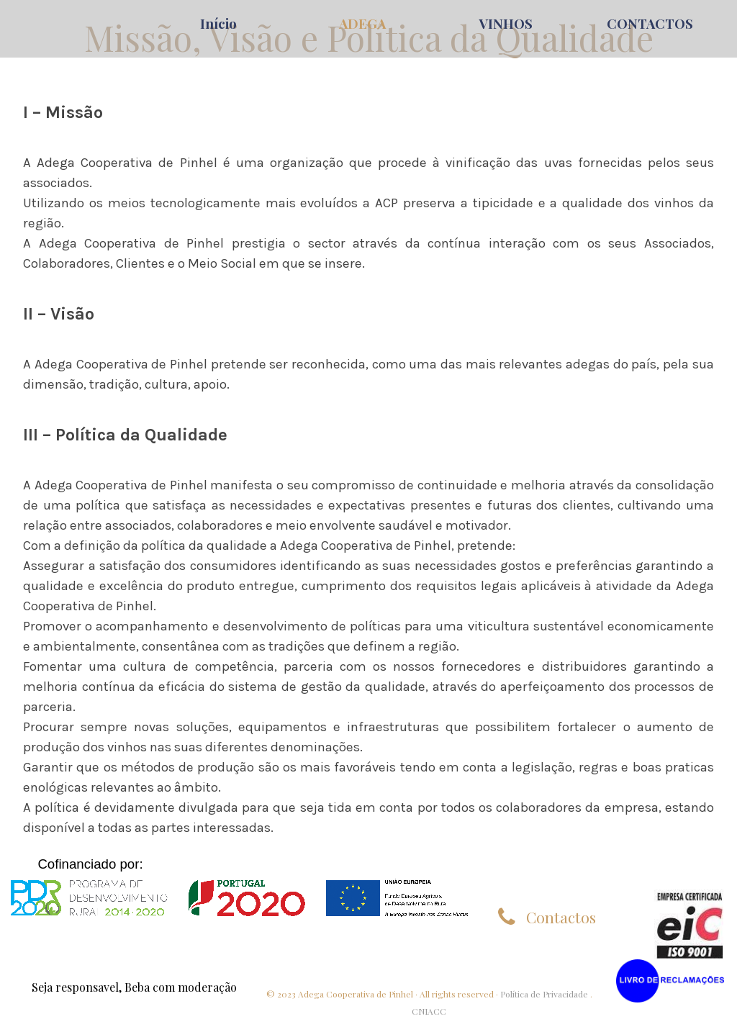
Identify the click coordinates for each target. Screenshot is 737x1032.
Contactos (561, 917)
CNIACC (429, 1011)
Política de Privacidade (544, 994)
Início (218, 23)
